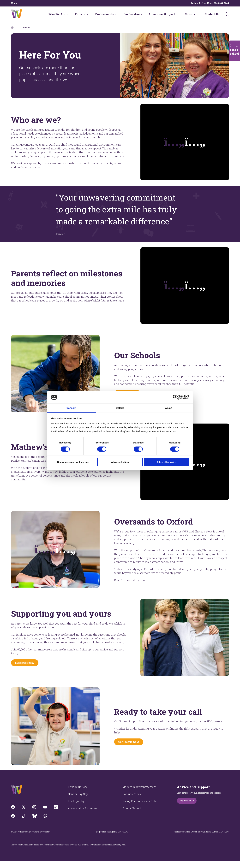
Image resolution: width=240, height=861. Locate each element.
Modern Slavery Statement (139, 787)
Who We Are (56, 14)
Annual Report (131, 808)
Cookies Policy (131, 794)
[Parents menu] (87, 14)
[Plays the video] (184, 142)
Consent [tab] (71, 408)
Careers (190, 14)
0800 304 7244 (221, 3)
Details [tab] (120, 408)
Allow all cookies (166, 462)
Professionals (104, 14)
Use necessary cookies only (73, 462)
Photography (76, 801)
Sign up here (187, 800)
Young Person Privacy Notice (140, 801)
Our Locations (133, 14)
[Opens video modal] (55, 549)
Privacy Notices (78, 787)
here (143, 580)
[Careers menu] (197, 14)
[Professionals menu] (115, 14)
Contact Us (212, 14)
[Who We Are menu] (67, 14)
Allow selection (120, 462)
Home (14, 3)
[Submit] (226, 14)
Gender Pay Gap (78, 794)
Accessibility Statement (83, 808)
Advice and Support (162, 14)
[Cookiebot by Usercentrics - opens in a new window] (175, 397)
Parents (80, 14)
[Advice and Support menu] (177, 14)
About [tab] (168, 408)
